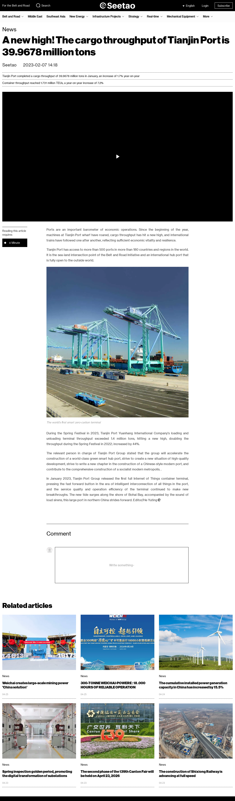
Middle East (35, 16)
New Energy (77, 16)
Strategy (133, 16)
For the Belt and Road (16, 5)
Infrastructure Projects (107, 16)
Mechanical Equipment (181, 16)
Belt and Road (11, 16)
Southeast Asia (55, 16)
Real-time (153, 16)
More (206, 16)
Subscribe (224, 5)
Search (43, 5)
